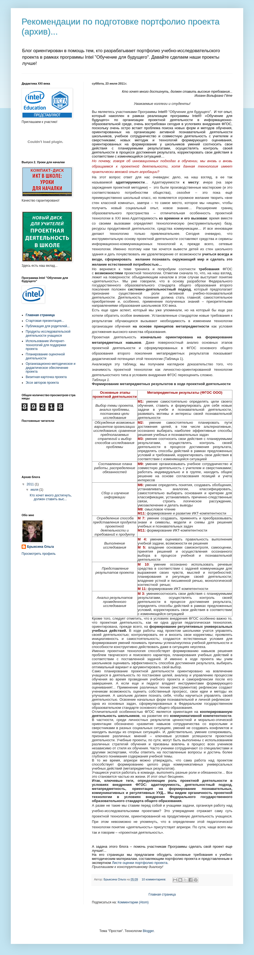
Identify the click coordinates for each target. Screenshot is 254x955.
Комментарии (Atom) (133, 902)
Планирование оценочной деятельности (45, 356)
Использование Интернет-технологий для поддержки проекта (46, 345)
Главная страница (162, 894)
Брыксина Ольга (40, 547)
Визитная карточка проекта (46, 377)
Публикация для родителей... (48, 326)
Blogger (148, 931)
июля (35, 490)
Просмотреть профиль (39, 554)
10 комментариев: (154, 879)
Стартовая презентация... (45, 321)
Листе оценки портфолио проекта (139, 863)
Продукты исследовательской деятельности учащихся (48, 333)
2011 (31, 484)
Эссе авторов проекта (42, 383)
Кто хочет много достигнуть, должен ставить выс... (51, 497)
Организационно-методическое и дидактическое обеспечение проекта (50, 367)
